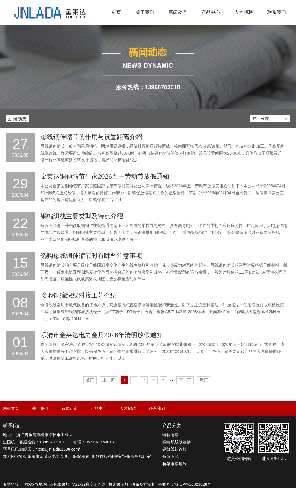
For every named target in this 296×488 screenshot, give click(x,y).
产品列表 (261, 118)
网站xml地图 (35, 484)
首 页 (116, 12)
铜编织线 (135, 456)
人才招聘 (243, 12)
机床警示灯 (118, 484)
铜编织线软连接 (176, 442)
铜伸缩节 (117, 456)
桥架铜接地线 (174, 463)
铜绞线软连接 (174, 449)
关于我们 (145, 12)
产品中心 (210, 12)
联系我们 (276, 12)
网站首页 (11, 408)
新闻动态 (178, 12)
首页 (90, 380)
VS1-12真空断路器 (89, 484)
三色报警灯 (59, 484)
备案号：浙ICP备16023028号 (184, 484)
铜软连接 (100, 456)
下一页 (185, 380)
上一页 (109, 380)
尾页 (204, 380)
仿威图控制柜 (143, 484)
